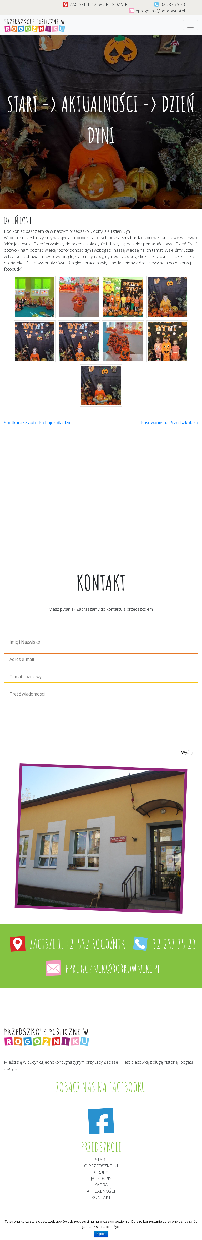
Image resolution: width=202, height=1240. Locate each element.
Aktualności (99, 104)
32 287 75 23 (172, 4)
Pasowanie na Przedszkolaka (169, 422)
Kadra (101, 1185)
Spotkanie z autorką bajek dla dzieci (39, 422)
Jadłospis (101, 1178)
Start (22, 104)
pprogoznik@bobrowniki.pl (160, 11)
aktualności (101, 1191)
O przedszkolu (101, 1166)
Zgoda (101, 1234)
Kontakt (101, 1197)
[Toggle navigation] (190, 25)
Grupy (101, 1172)
